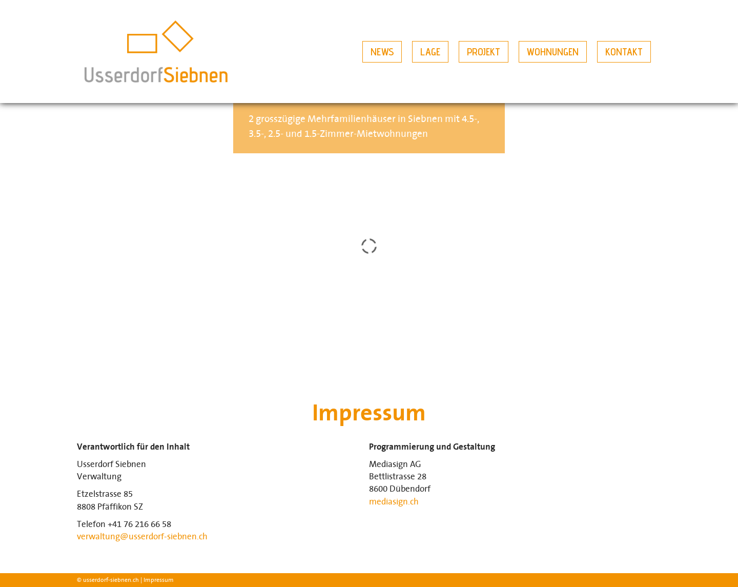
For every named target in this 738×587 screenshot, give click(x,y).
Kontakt (624, 52)
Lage (430, 52)
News (382, 52)
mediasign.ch (394, 502)
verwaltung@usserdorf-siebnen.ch (142, 537)
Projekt (483, 52)
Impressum (159, 580)
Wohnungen (553, 52)
